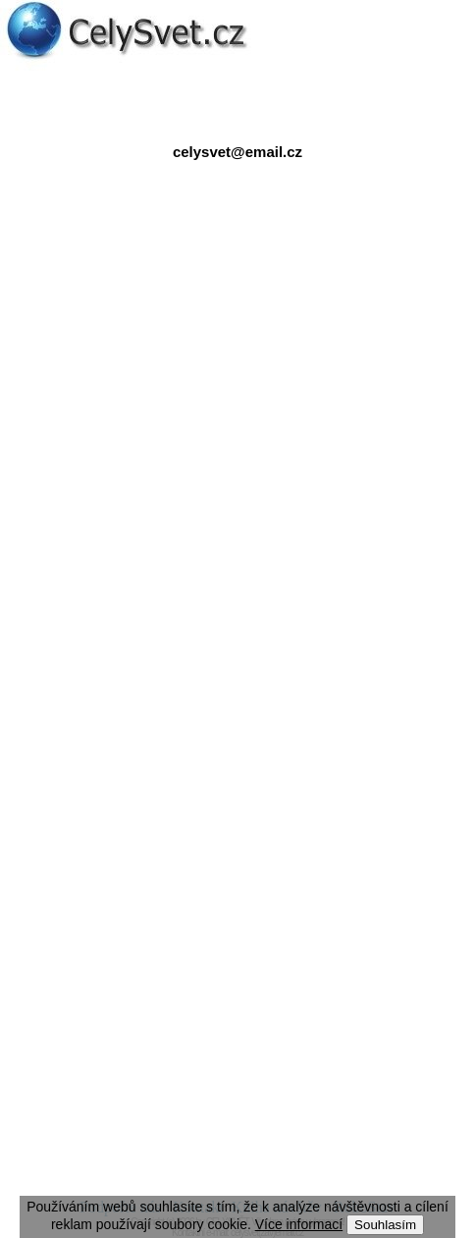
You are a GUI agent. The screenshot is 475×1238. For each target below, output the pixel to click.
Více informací (299, 1224)
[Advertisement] (237, 372)
